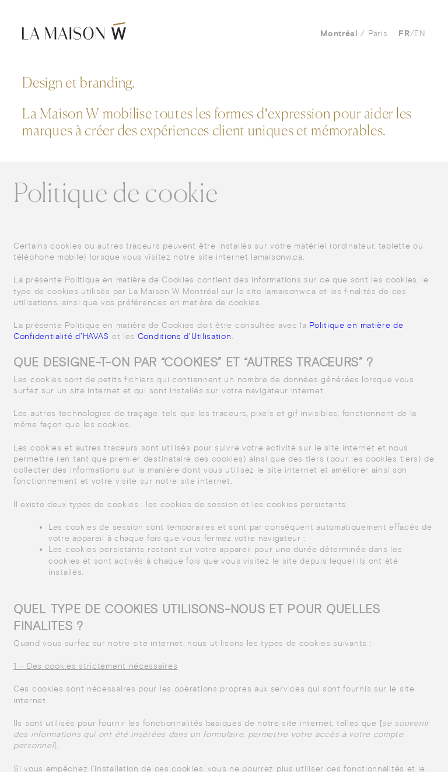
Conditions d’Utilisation (185, 336)
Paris (378, 33)
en (419, 33)
